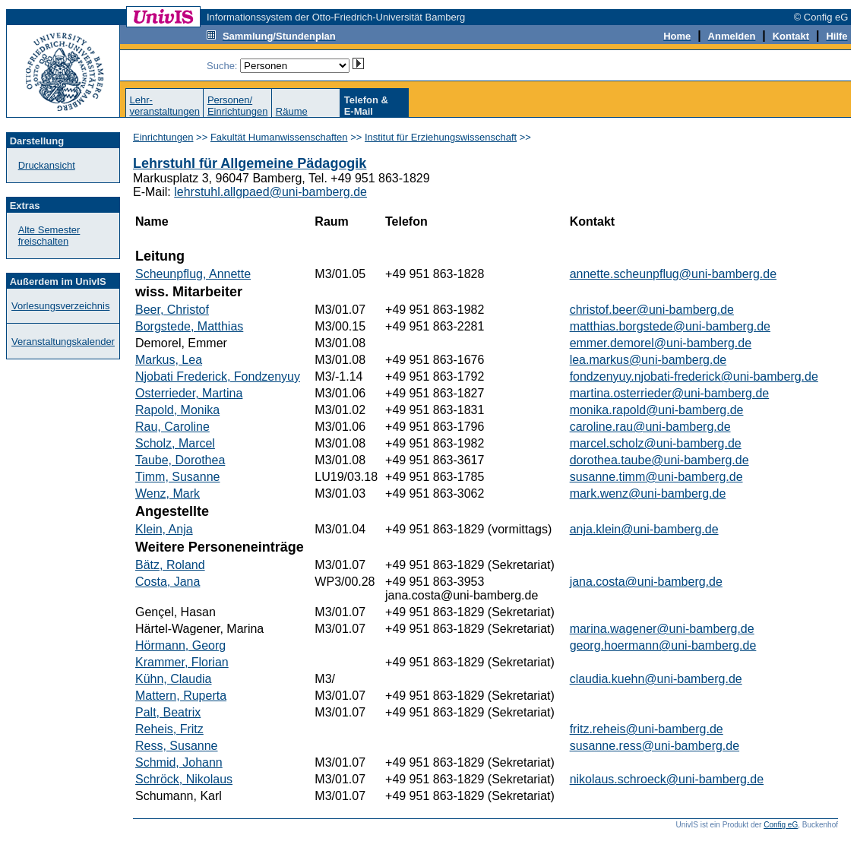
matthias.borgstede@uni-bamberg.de (670, 326)
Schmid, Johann (179, 762)
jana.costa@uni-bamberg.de (646, 581)
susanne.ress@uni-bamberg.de (654, 745)
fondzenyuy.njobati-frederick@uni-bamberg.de (694, 376)
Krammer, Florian (182, 662)
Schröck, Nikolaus (183, 779)
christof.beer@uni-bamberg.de (652, 309)
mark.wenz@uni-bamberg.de (648, 493)
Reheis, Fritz (169, 729)
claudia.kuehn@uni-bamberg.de (656, 678)
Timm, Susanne (177, 476)
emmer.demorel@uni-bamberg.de (660, 343)
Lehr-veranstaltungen (164, 105)
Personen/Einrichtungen (237, 105)
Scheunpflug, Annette (193, 273)
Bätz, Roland (170, 564)
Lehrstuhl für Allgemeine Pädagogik (249, 163)
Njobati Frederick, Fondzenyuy (217, 376)
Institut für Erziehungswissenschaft (441, 137)
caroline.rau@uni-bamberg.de (650, 426)
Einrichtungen (163, 137)
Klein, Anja (164, 529)
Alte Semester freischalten (49, 235)
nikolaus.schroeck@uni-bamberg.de (667, 779)
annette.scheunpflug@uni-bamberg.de (673, 273)
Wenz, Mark (167, 493)
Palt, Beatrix (168, 712)
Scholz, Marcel (175, 443)
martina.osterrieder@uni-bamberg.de (670, 393)
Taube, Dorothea (180, 460)
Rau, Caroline (172, 426)
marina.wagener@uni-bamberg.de (662, 628)
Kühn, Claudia (173, 678)
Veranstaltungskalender (63, 341)
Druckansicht (46, 165)
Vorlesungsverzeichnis (60, 306)
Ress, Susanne (176, 745)
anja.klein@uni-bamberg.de (644, 529)
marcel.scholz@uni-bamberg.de (656, 443)
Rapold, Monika (177, 409)
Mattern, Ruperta (180, 695)
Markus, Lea (168, 359)
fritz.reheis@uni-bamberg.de (646, 729)
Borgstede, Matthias (189, 326)
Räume (292, 111)
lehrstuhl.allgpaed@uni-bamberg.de (270, 191)
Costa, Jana (167, 581)
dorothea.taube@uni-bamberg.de (659, 460)
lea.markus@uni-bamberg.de (648, 359)
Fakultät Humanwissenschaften (279, 137)
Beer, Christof (172, 309)
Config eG (781, 825)
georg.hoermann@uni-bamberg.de (663, 645)
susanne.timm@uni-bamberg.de (656, 476)
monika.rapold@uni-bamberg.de (657, 409)
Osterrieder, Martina (188, 393)
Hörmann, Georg (180, 645)
